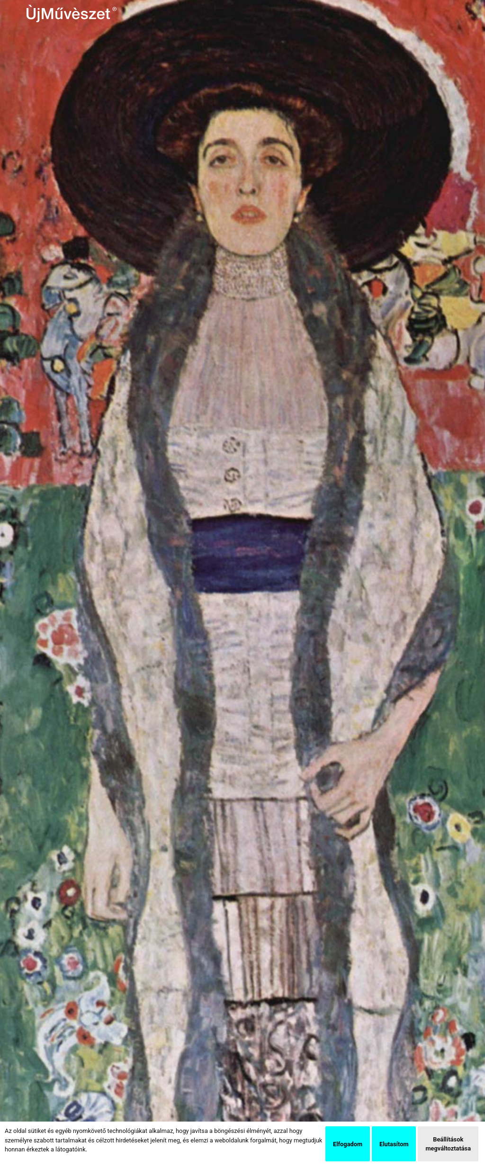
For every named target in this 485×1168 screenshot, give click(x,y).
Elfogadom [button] (347, 1144)
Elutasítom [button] (393, 1144)
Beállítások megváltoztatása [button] (448, 1144)
